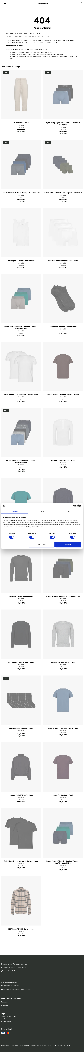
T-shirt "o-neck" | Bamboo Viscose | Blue (63, 728)
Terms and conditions (8, 1016)
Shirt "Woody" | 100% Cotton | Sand (21, 929)
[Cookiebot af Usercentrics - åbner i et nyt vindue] (73, 506)
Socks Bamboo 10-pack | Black (21, 728)
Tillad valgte (42, 545)
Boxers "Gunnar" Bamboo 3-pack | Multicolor (63, 596)
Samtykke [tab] (15, 511)
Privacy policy (6, 1021)
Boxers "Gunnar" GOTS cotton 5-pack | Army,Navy (63, 193)
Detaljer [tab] (42, 511)
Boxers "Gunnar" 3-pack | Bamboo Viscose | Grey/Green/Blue (21, 327)
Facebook (4, 1002)
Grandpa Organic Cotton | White (63, 460)
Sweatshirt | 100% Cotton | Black (21, 596)
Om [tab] (69, 511)
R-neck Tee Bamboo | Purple (63, 795)
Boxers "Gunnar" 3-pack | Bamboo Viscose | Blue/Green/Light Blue (63, 862)
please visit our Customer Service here (14, 971)
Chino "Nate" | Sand (21, 123)
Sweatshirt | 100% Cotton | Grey (63, 662)
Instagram (4, 1006)
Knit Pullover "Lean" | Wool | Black (21, 662)
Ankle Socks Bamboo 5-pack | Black (63, 327)
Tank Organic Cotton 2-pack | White (21, 261)
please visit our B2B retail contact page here (16, 989)
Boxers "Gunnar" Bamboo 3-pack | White (63, 261)
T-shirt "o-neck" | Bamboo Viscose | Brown (63, 394)
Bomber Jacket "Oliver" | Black (21, 795)
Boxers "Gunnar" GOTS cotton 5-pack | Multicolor (21, 193)
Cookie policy (6, 1019)
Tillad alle (68, 545)
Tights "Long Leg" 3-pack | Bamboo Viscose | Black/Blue (63, 124)
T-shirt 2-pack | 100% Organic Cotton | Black (21, 861)
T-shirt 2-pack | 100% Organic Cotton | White (21, 394)
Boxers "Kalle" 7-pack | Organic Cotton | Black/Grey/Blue (21, 461)
